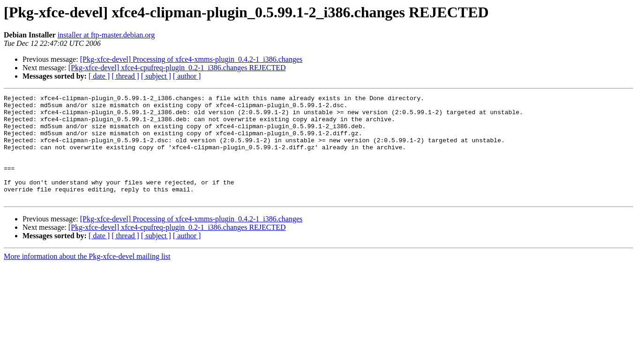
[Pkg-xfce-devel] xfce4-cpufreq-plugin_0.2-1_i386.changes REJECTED (177, 68)
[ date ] (99, 76)
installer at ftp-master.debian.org (106, 35)
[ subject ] (156, 76)
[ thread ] (125, 76)
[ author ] (187, 76)
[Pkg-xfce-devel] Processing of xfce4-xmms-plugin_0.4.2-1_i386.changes (191, 59)
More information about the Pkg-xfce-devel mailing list (87, 277)
